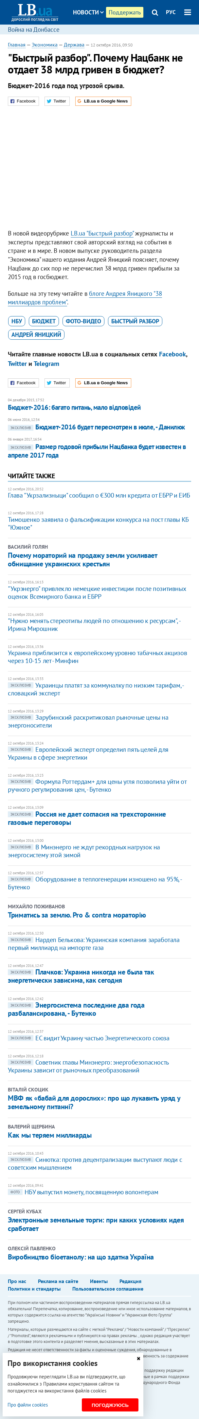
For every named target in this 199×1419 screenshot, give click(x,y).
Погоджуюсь (110, 1405)
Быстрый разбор (135, 321)
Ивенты (99, 1281)
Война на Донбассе (34, 29)
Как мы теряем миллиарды (49, 1135)
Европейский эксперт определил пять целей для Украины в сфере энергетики (88, 753)
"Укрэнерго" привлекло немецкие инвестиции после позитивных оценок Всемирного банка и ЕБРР (97, 592)
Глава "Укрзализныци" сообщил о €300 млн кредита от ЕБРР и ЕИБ (99, 495)
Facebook (172, 354)
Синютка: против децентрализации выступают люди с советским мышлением (95, 1163)
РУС (171, 12)
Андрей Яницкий (36, 334)
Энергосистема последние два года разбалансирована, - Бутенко (76, 1009)
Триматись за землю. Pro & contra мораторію (77, 914)
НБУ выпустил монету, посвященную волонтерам (83, 1192)
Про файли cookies (28, 1405)
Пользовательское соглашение (107, 1288)
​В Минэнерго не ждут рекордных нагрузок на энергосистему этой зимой (84, 851)
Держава (74, 44)
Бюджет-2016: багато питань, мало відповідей (74, 407)
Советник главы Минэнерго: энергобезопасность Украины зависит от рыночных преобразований (88, 1066)
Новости (88, 12)
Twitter (17, 363)
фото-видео (83, 321)
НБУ (16, 321)
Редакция (130, 1281)
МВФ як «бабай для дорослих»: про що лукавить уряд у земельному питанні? (94, 1102)
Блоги (105, 37)
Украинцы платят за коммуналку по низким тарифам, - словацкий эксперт (95, 689)
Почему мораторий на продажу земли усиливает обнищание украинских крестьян (82, 559)
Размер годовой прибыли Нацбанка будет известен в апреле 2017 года (97, 451)
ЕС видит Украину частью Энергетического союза (88, 1038)
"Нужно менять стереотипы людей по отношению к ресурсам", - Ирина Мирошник (94, 624)
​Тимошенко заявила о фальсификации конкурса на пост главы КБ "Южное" (98, 523)
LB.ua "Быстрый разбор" (102, 233)
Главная (17, 44)
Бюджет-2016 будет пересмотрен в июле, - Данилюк (96, 427)
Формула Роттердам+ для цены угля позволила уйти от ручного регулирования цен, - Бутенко (97, 785)
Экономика (45, 44)
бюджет (44, 321)
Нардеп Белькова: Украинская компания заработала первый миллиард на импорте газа (93, 944)
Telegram (46, 363)
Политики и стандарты (34, 1288)
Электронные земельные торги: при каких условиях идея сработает (96, 1224)
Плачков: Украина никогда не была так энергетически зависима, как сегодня (81, 976)
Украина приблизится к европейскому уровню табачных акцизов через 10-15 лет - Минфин (97, 657)
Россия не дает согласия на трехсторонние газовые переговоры (87, 818)
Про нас (17, 1281)
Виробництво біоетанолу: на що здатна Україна (81, 1256)
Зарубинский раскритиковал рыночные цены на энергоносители (88, 721)
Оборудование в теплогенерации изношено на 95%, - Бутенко (94, 883)
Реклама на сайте (58, 1281)
